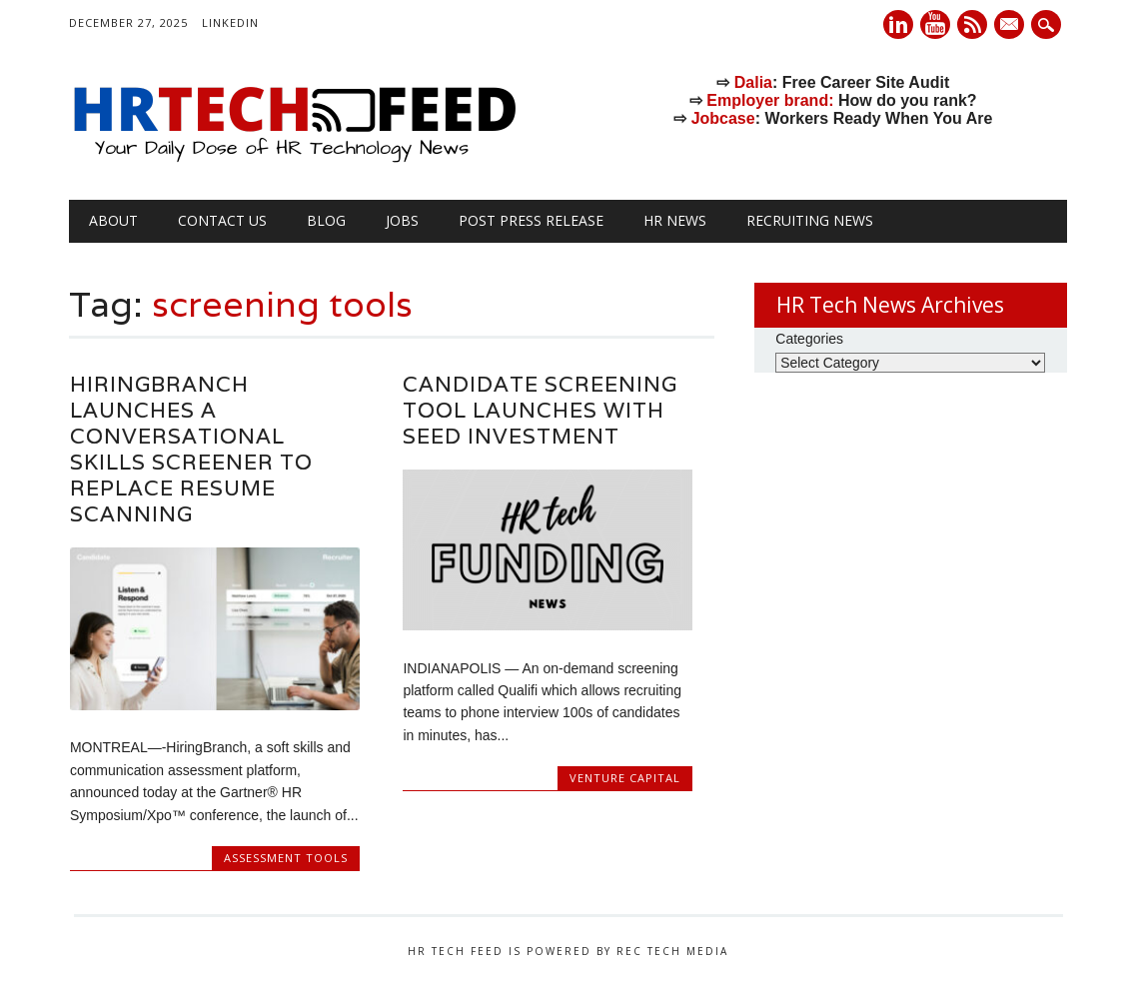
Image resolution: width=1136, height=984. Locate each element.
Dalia (753, 82)
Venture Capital (624, 777)
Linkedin (898, 24)
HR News (674, 220)
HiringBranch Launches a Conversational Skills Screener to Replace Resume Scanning (191, 449)
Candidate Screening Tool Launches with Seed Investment (540, 410)
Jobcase (723, 118)
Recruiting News (809, 220)
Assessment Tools (286, 857)
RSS (972, 24)
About (113, 220)
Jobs (402, 220)
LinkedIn (230, 22)
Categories (809, 339)
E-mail (1011, 26)
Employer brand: (769, 100)
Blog (326, 220)
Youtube (935, 24)
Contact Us (222, 220)
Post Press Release (531, 220)
